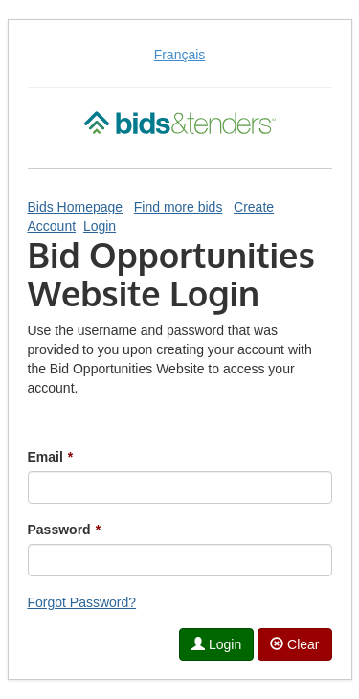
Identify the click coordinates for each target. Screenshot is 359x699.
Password (64, 529)
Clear (294, 644)
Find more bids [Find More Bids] (178, 206)
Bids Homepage (75, 206)
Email (51, 456)
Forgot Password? (82, 602)
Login (99, 226)
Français (180, 54)
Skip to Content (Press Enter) (0, 0)
